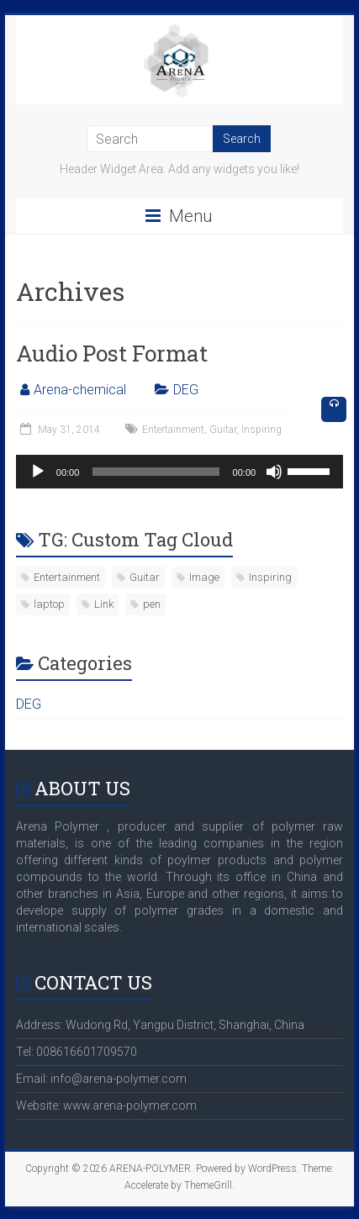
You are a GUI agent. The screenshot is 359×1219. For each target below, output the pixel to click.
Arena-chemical (80, 390)
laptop (49, 604)
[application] (179, 471)
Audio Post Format (112, 353)
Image (204, 577)
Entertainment (173, 429)
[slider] (155, 471)
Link (104, 604)
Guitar (222, 429)
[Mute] (274, 471)
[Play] (37, 471)
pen (152, 604)
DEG (185, 390)
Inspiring (261, 429)
